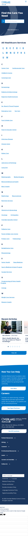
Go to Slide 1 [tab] (8, 346)
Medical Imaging (19, 177)
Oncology (4, 215)
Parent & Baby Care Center (9, 234)
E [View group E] (10, 48)
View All (14, 353)
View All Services (12, 30)
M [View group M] (7, 52)
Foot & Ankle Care (7, 120)
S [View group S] (24, 52)
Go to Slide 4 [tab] (14, 346)
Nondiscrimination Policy (9, 487)
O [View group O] (14, 52)
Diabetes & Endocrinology (9, 92)
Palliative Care (5, 229)
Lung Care (4, 167)
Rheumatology (5, 253)
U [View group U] (3, 57)
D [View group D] (6, 48)
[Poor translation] (3, 515)
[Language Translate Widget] (13, 475)
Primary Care (5, 239)
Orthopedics (14, 215)
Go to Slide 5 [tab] (17, 346)
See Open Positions (14, 408)
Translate (13, 478)
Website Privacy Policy (8, 481)
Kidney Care (5, 153)
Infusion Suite (5, 144)
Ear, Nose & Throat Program (10, 106)
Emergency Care (6, 111)
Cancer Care (5, 68)
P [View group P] (17, 52)
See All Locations (14, 431)
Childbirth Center (6, 73)
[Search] (3, 21)
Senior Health (5, 262)
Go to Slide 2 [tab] (10, 346)
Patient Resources (8, 438)
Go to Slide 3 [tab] (12, 346)
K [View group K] (23, 48)
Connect (5, 447)
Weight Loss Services (7, 297)
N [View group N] (10, 52)
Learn (4, 455)
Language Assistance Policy (10, 490)
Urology (3, 288)
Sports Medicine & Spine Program (11, 267)
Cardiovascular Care (18, 68)
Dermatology (5, 87)
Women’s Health (6, 302)
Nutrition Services (7, 201)
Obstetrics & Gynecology (9, 210)
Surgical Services (6, 272)
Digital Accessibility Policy (9, 493)
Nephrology (5, 196)
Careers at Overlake (9, 460)
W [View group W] (7, 57)
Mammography (6, 177)
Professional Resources (10, 451)
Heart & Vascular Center (9, 130)
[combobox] (12, 21)
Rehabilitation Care (7, 248)
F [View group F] (13, 48)
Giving (4, 442)
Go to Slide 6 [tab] (19, 346)
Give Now (14, 388)
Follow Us (5, 464)
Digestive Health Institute (9, 97)
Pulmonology (17, 239)
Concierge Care (6, 78)
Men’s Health (5, 186)
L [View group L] (3, 52)
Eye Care (17, 111)
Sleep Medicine (18, 262)
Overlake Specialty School (9, 220)
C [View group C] (3, 48)
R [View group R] (21, 52)
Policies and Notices (7, 484)
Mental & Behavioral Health (9, 182)
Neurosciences (16, 196)
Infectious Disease (7, 139)
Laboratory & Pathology (8, 163)
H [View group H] (17, 48)
